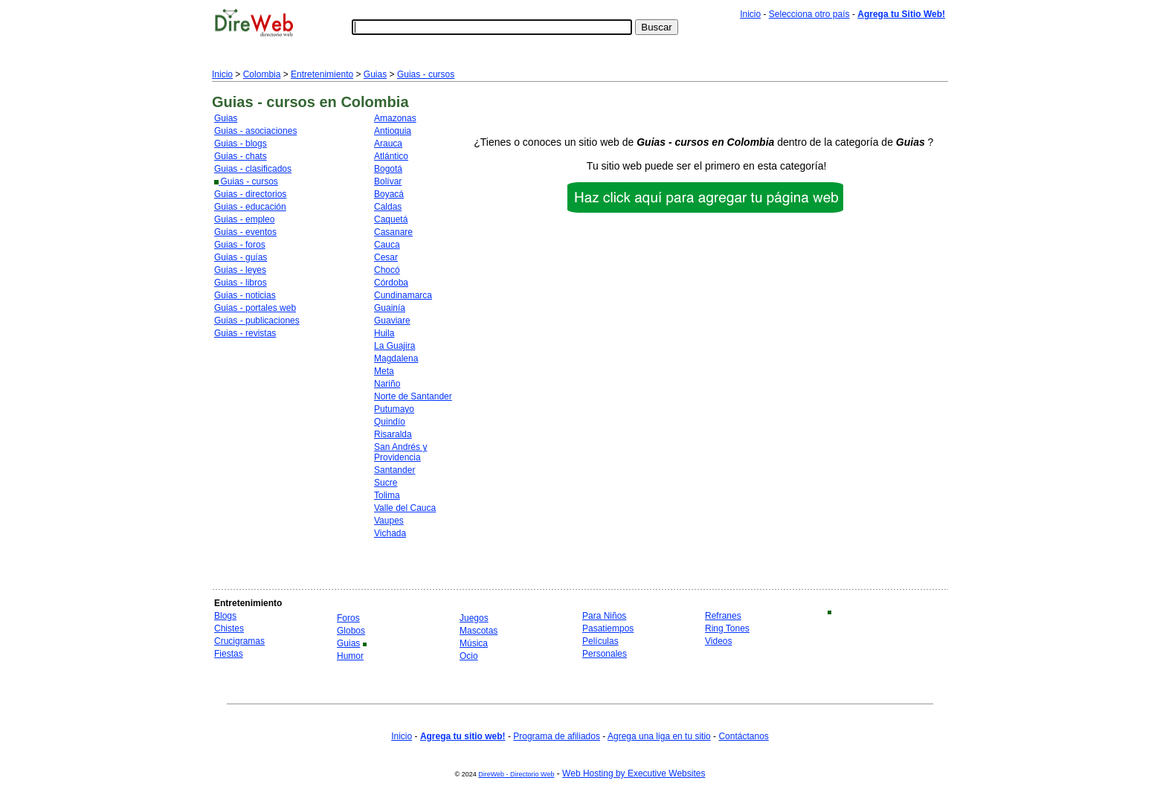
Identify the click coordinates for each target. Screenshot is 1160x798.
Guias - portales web (255, 308)
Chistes (229, 628)
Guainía (389, 308)
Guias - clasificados (252, 169)
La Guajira (394, 346)
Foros (348, 618)
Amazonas (395, 118)
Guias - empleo (244, 219)
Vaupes (389, 520)
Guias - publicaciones (257, 320)
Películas (600, 641)
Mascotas (478, 630)
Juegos (474, 618)
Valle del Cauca (405, 508)
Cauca (387, 244)
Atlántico (391, 156)
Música (474, 643)
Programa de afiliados (556, 736)
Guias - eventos (245, 232)
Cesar (386, 257)
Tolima (387, 495)
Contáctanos (743, 736)
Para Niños (604, 616)
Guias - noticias (245, 295)
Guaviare (392, 320)
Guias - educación (250, 207)
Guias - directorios (250, 194)
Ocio (469, 656)
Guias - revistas (245, 333)
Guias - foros (239, 244)
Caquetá (390, 219)
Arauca (388, 143)
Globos (351, 630)
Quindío (389, 421)
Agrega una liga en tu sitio (659, 736)
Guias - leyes (240, 270)
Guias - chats (240, 156)
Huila (384, 333)
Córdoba (391, 282)
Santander (394, 470)
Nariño (387, 384)
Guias (375, 74)
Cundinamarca (403, 295)
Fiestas (228, 654)
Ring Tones (727, 628)
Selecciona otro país (809, 14)
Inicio (750, 14)
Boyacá (389, 194)
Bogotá (388, 169)
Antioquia (392, 131)
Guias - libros (240, 282)
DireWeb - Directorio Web (516, 774)
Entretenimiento (322, 74)
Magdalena (396, 358)
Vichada (390, 533)
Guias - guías (240, 257)
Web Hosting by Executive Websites (633, 773)
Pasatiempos (608, 628)
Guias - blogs (240, 143)
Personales (604, 654)
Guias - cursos (425, 74)
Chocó (387, 270)
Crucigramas (239, 641)
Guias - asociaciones (255, 131)
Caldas (388, 207)
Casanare (393, 232)
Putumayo (394, 409)
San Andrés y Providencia (400, 452)
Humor (350, 656)
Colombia (262, 74)
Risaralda (393, 434)
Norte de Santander (413, 396)
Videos (718, 641)
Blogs (225, 616)
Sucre (385, 482)
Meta (384, 371)
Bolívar (388, 181)
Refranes (723, 616)
